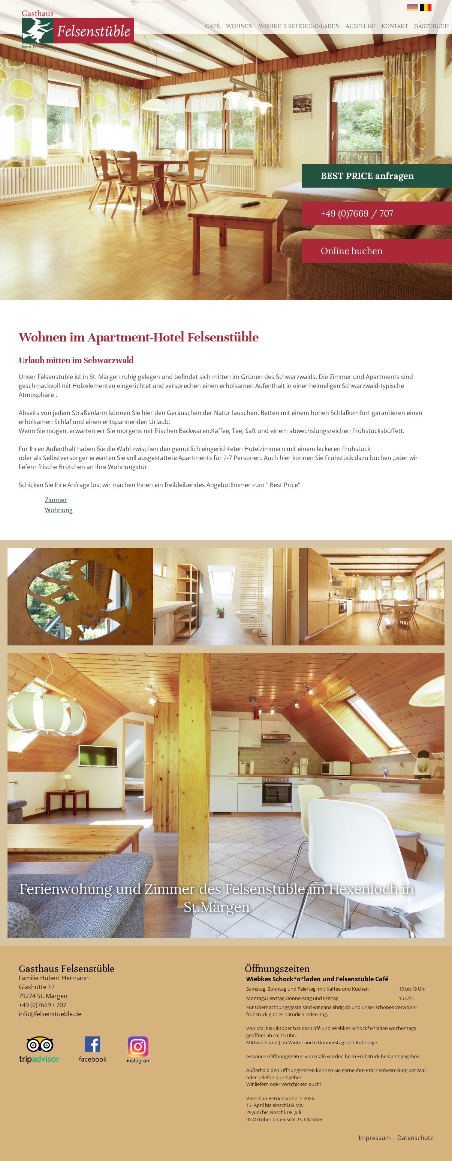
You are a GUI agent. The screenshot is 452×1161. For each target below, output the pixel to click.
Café (212, 26)
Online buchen (352, 251)
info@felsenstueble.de (50, 1014)
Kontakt (395, 26)
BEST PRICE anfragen (367, 176)
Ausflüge (361, 26)
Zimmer (56, 500)
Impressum (375, 1138)
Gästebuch (431, 26)
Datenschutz (415, 1138)
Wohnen (239, 26)
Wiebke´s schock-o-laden (299, 26)
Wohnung (59, 510)
